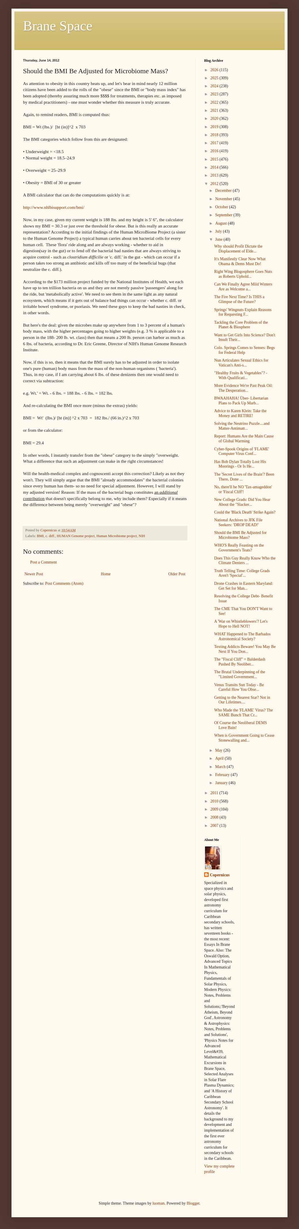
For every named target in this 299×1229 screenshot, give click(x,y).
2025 (215, 78)
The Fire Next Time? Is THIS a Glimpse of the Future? (239, 299)
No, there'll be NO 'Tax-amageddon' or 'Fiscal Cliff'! (243, 489)
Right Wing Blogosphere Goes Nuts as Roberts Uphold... (243, 274)
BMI (40, 536)
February (223, 775)
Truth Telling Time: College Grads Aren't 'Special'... (242, 573)
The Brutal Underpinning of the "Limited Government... (239, 674)
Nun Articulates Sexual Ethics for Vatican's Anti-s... (241, 362)
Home (106, 574)
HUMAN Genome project (76, 536)
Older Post (177, 574)
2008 (215, 817)
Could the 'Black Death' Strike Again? (244, 512)
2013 (215, 175)
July (219, 231)
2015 (215, 159)
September (224, 215)
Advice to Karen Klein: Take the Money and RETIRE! (240, 413)
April (220, 758)
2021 (215, 110)
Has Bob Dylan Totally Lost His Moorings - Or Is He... (240, 464)
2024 (215, 86)
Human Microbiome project (116, 536)
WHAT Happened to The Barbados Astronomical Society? (242, 636)
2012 (215, 184)
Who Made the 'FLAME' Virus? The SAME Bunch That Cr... (243, 712)
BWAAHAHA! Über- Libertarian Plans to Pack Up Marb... (241, 400)
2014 (215, 167)
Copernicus (219, 875)
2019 (215, 127)
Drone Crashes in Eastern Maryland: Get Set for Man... (243, 586)
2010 (215, 801)
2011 (214, 793)
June (219, 239)
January (222, 783)
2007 (215, 825)
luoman (158, 1203)
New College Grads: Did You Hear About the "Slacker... (242, 502)
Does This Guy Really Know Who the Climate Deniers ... (244, 560)
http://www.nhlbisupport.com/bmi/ (54, 207)
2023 (215, 94)
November (224, 199)
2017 (215, 143)
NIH (142, 536)
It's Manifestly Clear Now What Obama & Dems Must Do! (240, 261)
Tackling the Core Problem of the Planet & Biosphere (241, 324)
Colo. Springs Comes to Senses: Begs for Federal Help (244, 350)
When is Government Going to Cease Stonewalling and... (244, 737)
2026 (215, 70)
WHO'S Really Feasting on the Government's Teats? (239, 547)
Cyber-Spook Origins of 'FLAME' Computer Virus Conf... (241, 451)
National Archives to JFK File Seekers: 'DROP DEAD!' (238, 522)
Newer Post (33, 574)
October (222, 207)
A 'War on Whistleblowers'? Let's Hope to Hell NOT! (241, 623)
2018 (215, 135)
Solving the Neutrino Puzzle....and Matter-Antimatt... (241, 426)
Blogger (193, 1203)
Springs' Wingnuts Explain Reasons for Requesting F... (243, 312)
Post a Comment (43, 562)
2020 (215, 118)
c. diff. (50, 536)
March (221, 767)
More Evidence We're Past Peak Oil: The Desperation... (243, 388)
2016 (215, 151)
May (219, 750)
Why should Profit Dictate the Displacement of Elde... (238, 248)
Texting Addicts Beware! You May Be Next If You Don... (245, 649)
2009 (215, 809)
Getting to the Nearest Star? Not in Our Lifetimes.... (242, 700)
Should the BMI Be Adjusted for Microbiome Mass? (240, 535)
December (224, 190)
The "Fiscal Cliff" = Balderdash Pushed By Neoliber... (239, 661)
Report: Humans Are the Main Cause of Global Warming (244, 438)
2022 (215, 102)
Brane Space (57, 25)
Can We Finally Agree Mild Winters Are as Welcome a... (243, 286)
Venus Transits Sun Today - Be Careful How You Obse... (239, 687)
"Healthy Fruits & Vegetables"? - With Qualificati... (240, 375)
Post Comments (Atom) (64, 583)
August (221, 223)
